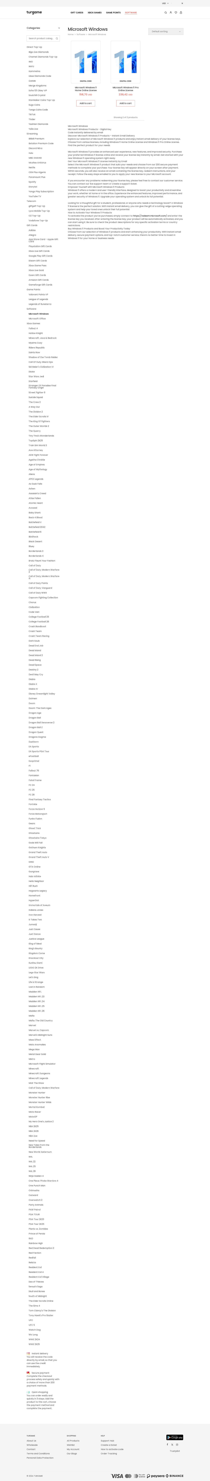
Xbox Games (95, 12)
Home (71, 34)
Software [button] (131, 12)
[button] (85, 103)
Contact (31, 1449)
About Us (31, 1440)
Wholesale (32, 1445)
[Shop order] (165, 31)
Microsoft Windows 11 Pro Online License (126, 89)
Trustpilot (175, 1451)
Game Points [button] (113, 12)
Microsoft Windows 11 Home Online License (86, 89)
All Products (73, 1440)
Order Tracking (109, 1453)
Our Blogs (72, 1453)
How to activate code (112, 1449)
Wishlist (71, 1445)
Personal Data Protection (40, 1457)
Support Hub (107, 1440)
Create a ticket (109, 1445)
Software (81, 34)
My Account (73, 1449)
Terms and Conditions (38, 1453)
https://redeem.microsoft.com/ (150, 215)
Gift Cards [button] (77, 12)
